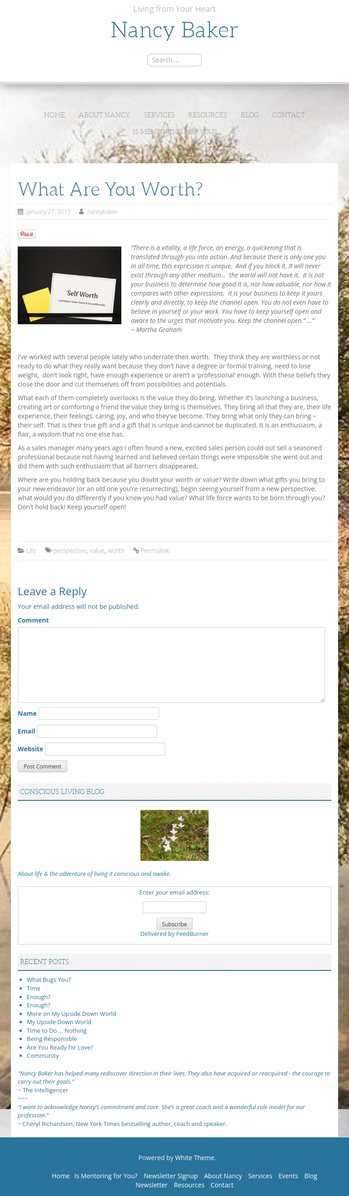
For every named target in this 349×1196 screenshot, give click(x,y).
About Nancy (104, 115)
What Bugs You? (49, 979)
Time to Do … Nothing (57, 1030)
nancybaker (102, 211)
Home (54, 115)
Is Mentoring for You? (174, 132)
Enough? (38, 997)
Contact (288, 115)
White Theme (194, 1157)
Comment (33, 620)
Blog (250, 115)
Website (30, 748)
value (97, 550)
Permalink (154, 550)
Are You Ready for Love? (60, 1047)
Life (31, 550)
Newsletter (151, 1185)
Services (159, 115)
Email (26, 731)
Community (43, 1055)
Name (27, 713)
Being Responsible (52, 1039)
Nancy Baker (174, 30)
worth (116, 550)
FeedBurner (192, 934)
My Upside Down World (59, 1022)
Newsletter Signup (171, 1175)
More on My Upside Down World (71, 1014)
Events (288, 1175)
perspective (69, 550)
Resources (207, 115)
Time (33, 988)
